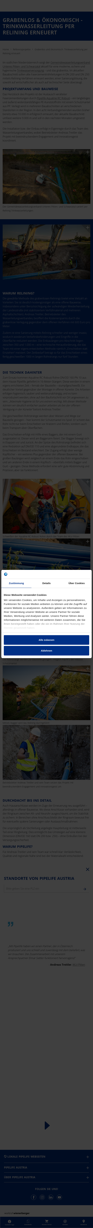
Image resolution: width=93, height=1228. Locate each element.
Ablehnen (46, 650)
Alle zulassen (46, 639)
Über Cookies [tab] (77, 583)
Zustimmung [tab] (16, 583)
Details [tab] (46, 583)
